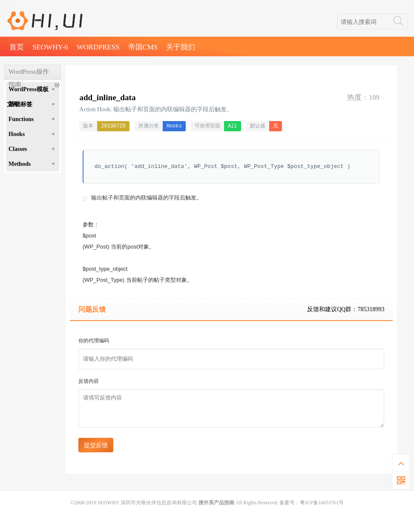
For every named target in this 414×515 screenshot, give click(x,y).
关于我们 (180, 47)
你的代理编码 (93, 341)
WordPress (98, 47)
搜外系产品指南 (216, 503)
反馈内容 (88, 381)
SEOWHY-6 (50, 47)
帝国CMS (143, 47)
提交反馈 (96, 445)
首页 (16, 47)
